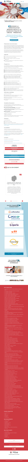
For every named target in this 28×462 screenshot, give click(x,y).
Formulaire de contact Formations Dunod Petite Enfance (11, 140)
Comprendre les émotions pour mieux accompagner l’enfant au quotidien (13, 327)
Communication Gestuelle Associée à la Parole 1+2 (11, 321)
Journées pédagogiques (8, 348)
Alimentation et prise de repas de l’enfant (10, 299)
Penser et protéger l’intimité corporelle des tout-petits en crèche (13, 396)
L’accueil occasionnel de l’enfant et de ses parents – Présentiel (13, 350)
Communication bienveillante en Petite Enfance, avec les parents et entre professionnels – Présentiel (14, 313)
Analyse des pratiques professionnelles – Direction (11, 303)
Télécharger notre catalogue (14, 441)
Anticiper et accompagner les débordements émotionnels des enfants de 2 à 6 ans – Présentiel (14, 305)
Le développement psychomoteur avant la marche (11, 366)
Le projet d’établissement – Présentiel (10, 370)
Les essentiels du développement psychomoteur (11, 381)
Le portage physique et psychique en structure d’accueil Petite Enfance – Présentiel (14, 369)
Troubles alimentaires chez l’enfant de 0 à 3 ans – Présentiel (12, 407)
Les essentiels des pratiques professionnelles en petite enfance (13, 380)
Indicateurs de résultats (14, 157)
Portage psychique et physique (9, 397)
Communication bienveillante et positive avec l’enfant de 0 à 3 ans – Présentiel (14, 316)
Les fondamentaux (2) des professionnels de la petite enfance (13, 386)
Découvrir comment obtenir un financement (14, 253)
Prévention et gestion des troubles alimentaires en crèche (12, 400)
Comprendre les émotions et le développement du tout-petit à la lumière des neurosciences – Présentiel (13, 325)
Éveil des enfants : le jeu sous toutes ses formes (11, 338)
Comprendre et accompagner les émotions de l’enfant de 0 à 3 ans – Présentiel (14, 323)
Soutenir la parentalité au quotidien (9, 405)
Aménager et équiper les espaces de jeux (10, 301)
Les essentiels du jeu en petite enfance (10, 384)
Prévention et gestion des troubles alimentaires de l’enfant (12, 399)
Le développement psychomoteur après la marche (11, 365)
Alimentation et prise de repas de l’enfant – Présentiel (12, 298)
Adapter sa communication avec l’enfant (10, 297)
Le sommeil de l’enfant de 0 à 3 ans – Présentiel (11, 371)
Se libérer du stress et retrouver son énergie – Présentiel (12, 404)
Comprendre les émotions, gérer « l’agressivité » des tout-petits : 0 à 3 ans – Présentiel (14, 329)
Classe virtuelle (7, 311)
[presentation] (5, 201)
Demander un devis (14, 149)
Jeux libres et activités (7, 347)
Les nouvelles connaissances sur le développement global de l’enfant (14, 387)
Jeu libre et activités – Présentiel (9, 346)
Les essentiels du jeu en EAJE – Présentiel (10, 383)
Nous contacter (7, 431)
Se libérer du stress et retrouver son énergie (10, 403)
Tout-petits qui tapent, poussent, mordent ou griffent (12, 406)
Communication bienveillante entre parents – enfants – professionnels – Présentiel (14, 314)
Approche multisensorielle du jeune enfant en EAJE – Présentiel (13, 308)
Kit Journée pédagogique (8, 349)
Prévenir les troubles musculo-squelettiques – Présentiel (12, 398)
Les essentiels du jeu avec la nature (9, 382)
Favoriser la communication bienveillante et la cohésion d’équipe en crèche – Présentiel (14, 344)
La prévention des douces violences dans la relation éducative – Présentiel (13, 364)
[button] (1, 3)
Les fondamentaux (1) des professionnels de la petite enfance (13, 385)
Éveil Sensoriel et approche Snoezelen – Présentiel (11, 341)
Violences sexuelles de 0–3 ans (9, 408)
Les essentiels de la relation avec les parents (10, 379)
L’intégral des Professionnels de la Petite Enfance (11, 353)
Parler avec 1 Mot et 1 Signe (8, 395)
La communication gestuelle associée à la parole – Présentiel (13, 357)
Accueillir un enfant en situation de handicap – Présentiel (12, 296)
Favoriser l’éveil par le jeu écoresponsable (10, 342)
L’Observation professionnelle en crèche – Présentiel (12, 354)
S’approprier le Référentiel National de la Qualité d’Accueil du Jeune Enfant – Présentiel (14, 402)
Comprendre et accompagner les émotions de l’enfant (12, 322)
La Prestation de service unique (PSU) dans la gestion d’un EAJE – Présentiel (13, 362)
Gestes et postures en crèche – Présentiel (10, 345)
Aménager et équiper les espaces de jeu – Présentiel (12, 300)
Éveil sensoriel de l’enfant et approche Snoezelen (11, 340)
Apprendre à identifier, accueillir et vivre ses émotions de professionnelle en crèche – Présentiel (14, 307)
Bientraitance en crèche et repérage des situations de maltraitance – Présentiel (14, 310)
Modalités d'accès (14, 155)
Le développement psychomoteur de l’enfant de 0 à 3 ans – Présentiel (14, 367)
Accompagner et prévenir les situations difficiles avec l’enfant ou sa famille (13, 289)
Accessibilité (6, 421)
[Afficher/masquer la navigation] (23, 1)
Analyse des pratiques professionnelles (10, 302)
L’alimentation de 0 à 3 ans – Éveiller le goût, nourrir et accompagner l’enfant (14, 352)
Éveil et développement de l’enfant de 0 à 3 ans (11, 339)
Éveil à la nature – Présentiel (8, 337)
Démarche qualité (7, 420)
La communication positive (8, 358)
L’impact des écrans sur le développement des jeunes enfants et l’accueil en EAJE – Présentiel (13, 356)
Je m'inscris (14, 446)
